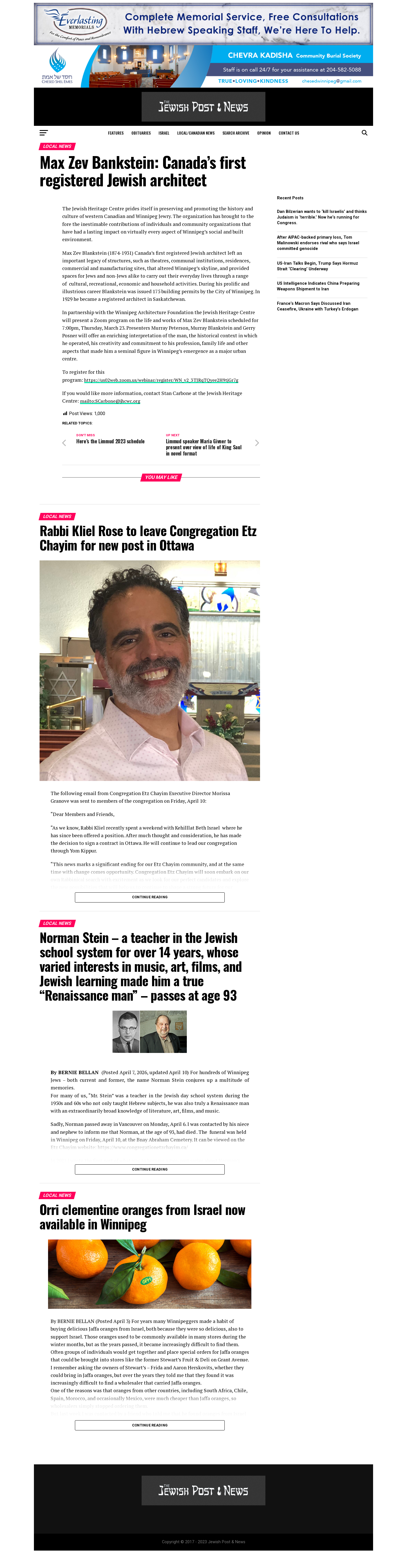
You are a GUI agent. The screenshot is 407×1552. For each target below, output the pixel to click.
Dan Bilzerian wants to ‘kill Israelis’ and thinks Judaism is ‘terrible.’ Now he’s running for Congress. (322, 217)
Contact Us (289, 133)
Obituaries (141, 133)
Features (116, 133)
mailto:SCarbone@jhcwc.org (112, 401)
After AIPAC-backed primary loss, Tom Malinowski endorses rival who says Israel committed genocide (318, 243)
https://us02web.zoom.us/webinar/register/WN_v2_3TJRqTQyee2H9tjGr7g (166, 380)
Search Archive (235, 133)
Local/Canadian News (196, 133)
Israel (164, 133)
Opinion (264, 133)
